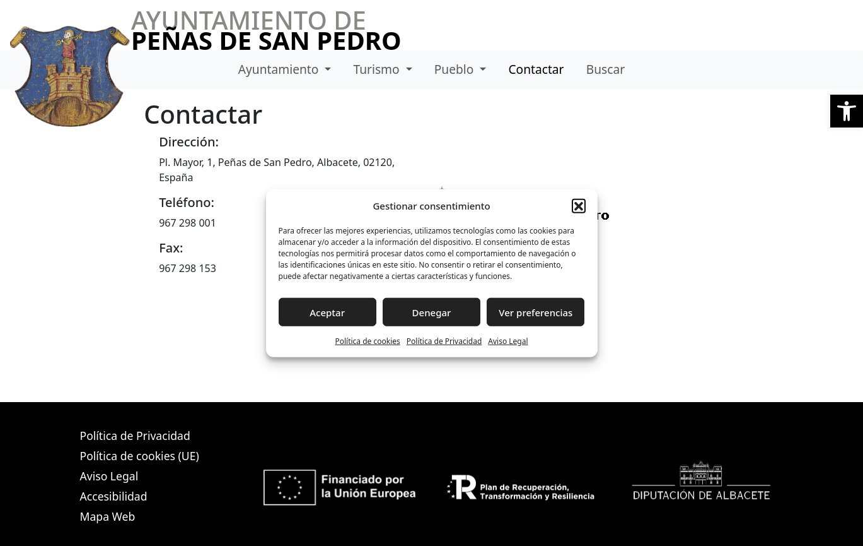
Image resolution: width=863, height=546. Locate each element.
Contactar (536, 69)
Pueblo (455, 69)
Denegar (431, 312)
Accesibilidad (114, 496)
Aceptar (327, 312)
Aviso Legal (508, 341)
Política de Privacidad (444, 341)
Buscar (605, 69)
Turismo (377, 69)
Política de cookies (367, 341)
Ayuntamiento (280, 69)
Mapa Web (108, 516)
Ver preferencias (535, 312)
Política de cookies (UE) (139, 455)
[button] (846, 111)
